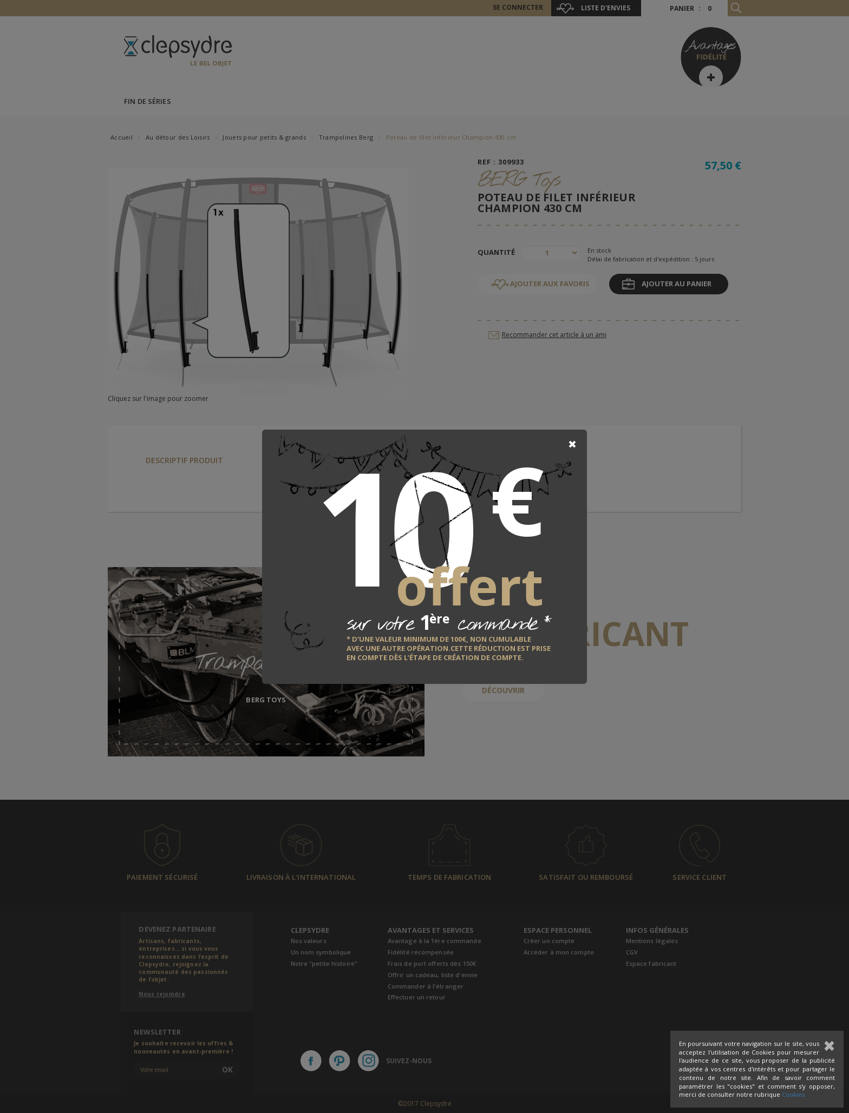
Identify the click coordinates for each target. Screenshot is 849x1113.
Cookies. (794, 1094)
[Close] (572, 444)
